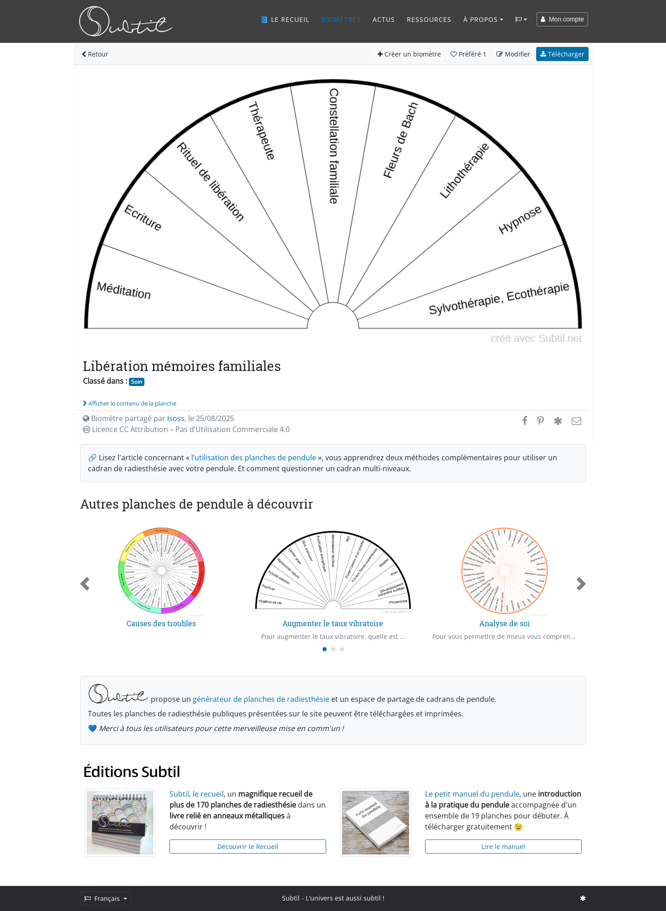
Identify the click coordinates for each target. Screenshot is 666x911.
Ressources (429, 19)
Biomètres (341, 19)
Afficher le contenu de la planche (129, 403)
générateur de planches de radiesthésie (261, 699)
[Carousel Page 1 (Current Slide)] (325, 649)
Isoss (175, 418)
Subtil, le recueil (196, 794)
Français (103, 898)
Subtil (291, 898)
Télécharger (562, 54)
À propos (480, 19)
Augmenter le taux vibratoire (332, 623)
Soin (136, 382)
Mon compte (562, 19)
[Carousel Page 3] (342, 649)
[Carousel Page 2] (333, 649)
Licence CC (186, 429)
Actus (384, 19)
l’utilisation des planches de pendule (253, 458)
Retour (95, 54)
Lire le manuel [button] (503, 846)
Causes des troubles (161, 623)
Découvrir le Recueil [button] (247, 846)
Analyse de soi (504, 623)
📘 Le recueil (284, 19)
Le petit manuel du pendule (472, 794)
